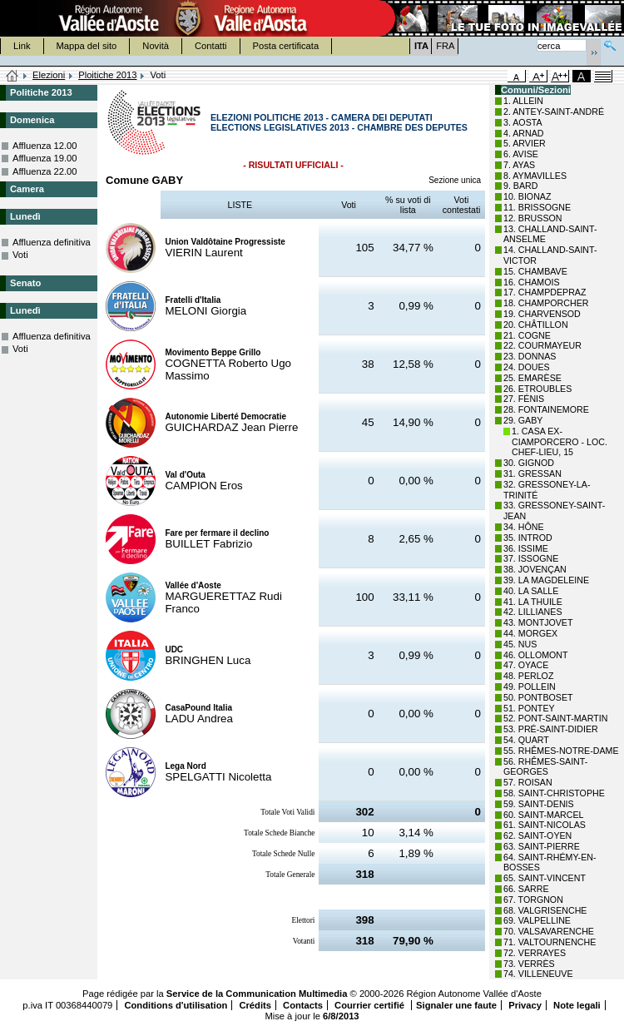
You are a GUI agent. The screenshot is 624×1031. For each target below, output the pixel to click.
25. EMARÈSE (532, 378)
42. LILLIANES (532, 612)
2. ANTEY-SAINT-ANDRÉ (553, 111)
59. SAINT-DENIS (538, 804)
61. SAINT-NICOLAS (544, 825)
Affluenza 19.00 (44, 158)
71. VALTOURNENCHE (549, 942)
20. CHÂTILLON (535, 325)
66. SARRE (526, 889)
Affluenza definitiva (51, 242)
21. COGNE (527, 335)
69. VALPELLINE (537, 920)
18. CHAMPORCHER (545, 303)
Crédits (255, 1005)
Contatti (211, 46)
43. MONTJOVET (538, 622)
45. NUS (520, 644)
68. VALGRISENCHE (545, 910)
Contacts (303, 1005)
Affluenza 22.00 (44, 171)
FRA (445, 46)
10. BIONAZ (527, 196)
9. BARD (520, 186)
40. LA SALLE (530, 591)
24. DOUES (526, 367)
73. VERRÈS (529, 964)
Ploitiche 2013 (107, 75)
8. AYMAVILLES (535, 176)
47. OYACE (525, 665)
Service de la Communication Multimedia (257, 994)
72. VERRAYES (534, 953)
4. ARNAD (523, 133)
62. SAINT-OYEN (537, 835)
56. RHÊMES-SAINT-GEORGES (545, 766)
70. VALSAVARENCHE (548, 931)
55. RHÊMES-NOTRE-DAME (561, 751)
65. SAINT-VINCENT (544, 878)
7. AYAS (519, 165)
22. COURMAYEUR (542, 345)
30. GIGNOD (528, 463)
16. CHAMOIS (531, 282)
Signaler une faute (456, 1005)
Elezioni (48, 75)
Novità (155, 46)
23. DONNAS (529, 356)
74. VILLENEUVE (538, 974)
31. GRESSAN (532, 473)
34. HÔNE (523, 527)
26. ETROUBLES (537, 389)
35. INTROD (527, 538)
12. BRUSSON (532, 218)
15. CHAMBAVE (535, 271)
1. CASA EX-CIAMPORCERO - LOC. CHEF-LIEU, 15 (559, 442)
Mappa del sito (87, 46)
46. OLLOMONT (535, 655)
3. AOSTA (522, 122)
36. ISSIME (525, 548)
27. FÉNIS (523, 399)
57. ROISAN (527, 782)
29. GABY (522, 420)
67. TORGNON (533, 900)
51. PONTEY (529, 708)
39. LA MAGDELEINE (546, 580)
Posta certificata (286, 46)
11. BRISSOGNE (537, 207)
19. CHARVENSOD (542, 314)
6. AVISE (520, 154)
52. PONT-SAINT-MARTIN (555, 718)
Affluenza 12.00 (44, 146)
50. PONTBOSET (538, 697)
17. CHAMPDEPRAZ (544, 292)
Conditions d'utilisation (175, 1005)
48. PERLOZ (528, 676)
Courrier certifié (370, 1005)
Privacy (525, 1005)
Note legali (577, 1005)
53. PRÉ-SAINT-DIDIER (550, 729)
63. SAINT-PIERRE (541, 846)
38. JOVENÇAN (535, 569)
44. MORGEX (530, 633)
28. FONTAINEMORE (546, 409)
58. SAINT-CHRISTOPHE (554, 793)
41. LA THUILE (532, 602)
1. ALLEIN (523, 101)
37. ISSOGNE (530, 558)
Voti (20, 255)
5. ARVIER (524, 143)
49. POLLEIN (529, 686)
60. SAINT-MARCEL (543, 815)
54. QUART (526, 740)
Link (22, 46)
